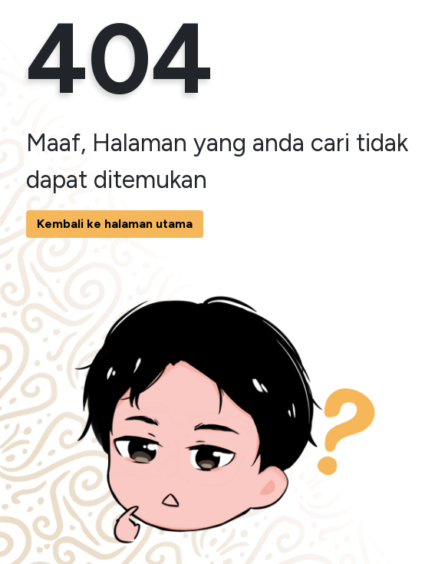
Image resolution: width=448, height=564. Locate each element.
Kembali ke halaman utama (115, 223)
